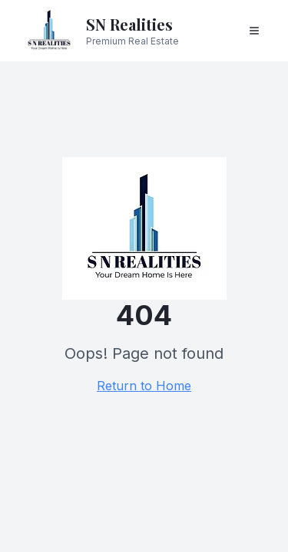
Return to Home (144, 385)
